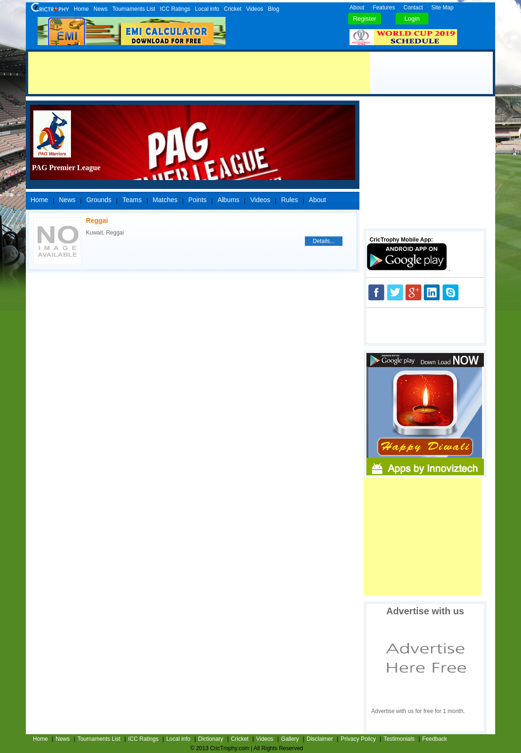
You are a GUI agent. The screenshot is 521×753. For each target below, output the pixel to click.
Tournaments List (133, 9)
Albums (229, 200)
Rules (289, 200)
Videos (254, 9)
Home (81, 9)
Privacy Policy (358, 739)
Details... (324, 241)
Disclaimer (320, 739)
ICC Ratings (175, 9)
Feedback (434, 739)
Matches (165, 200)
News (100, 9)
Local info (207, 9)
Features (384, 7)
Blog (273, 9)
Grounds (99, 200)
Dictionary (210, 739)
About (357, 7)
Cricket (232, 9)
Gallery (290, 739)
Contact (413, 7)
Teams (131, 200)
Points (197, 200)
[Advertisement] (199, 73)
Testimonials (398, 739)
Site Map (442, 7)
